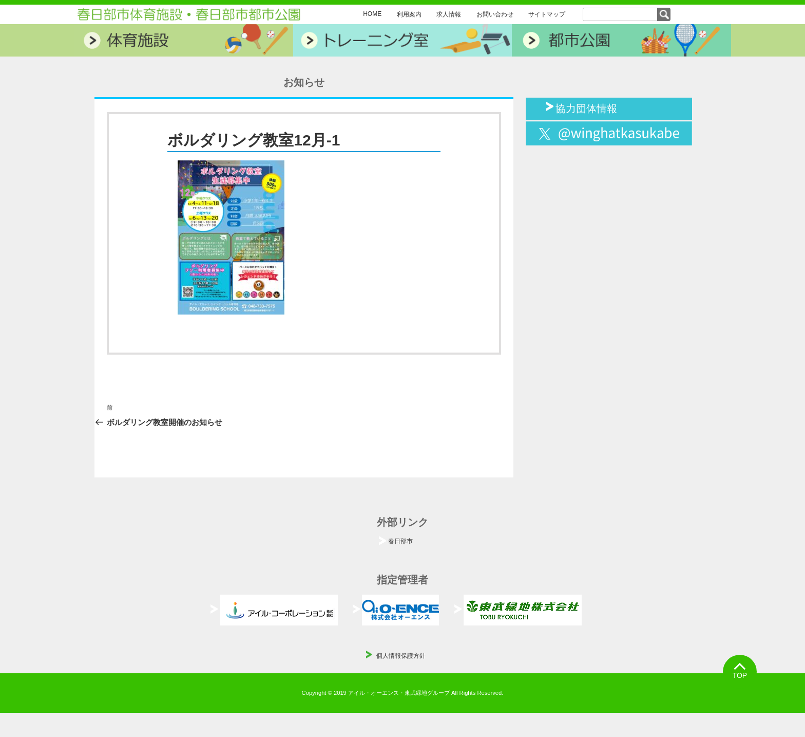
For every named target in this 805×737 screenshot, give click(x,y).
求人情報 (448, 14)
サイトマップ (546, 14)
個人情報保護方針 (401, 655)
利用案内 (409, 14)
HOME (372, 13)
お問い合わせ (494, 14)
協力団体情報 (586, 107)
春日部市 (400, 541)
